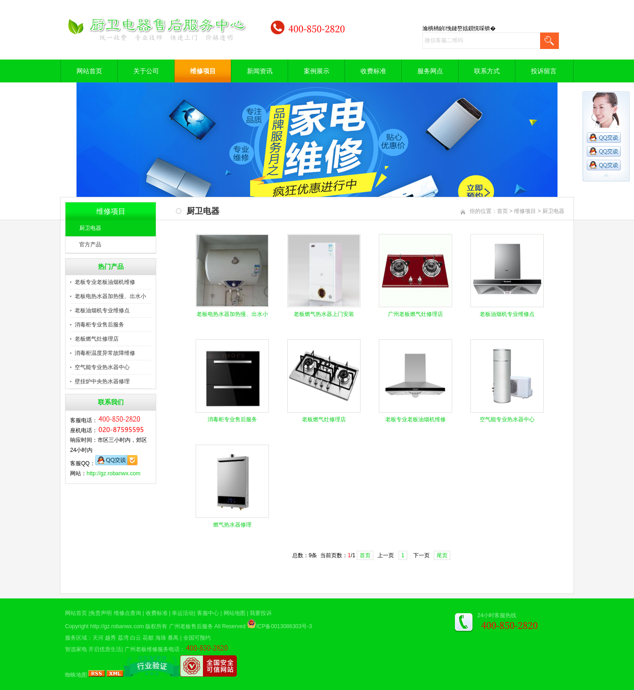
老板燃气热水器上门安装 (324, 314)
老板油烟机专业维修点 (102, 310)
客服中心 (208, 613)
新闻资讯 (260, 71)
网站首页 (89, 71)
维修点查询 (127, 613)
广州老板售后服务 (191, 626)
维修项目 (203, 71)
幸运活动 (183, 613)
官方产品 (90, 244)
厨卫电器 (90, 228)
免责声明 (101, 613)
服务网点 (430, 71)
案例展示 (316, 71)
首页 (502, 211)
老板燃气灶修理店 (97, 339)
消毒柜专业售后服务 (99, 324)
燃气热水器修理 (232, 525)
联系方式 (487, 71)
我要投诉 (261, 613)
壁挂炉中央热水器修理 (102, 381)
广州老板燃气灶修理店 (415, 314)
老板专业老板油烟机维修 (105, 282)
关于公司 (146, 71)
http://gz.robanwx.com (113, 473)
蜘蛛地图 (76, 675)
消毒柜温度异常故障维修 (105, 353)
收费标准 (373, 71)
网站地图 (235, 613)
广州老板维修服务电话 (152, 649)
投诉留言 (544, 71)
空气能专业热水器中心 (102, 367)
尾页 (442, 555)
